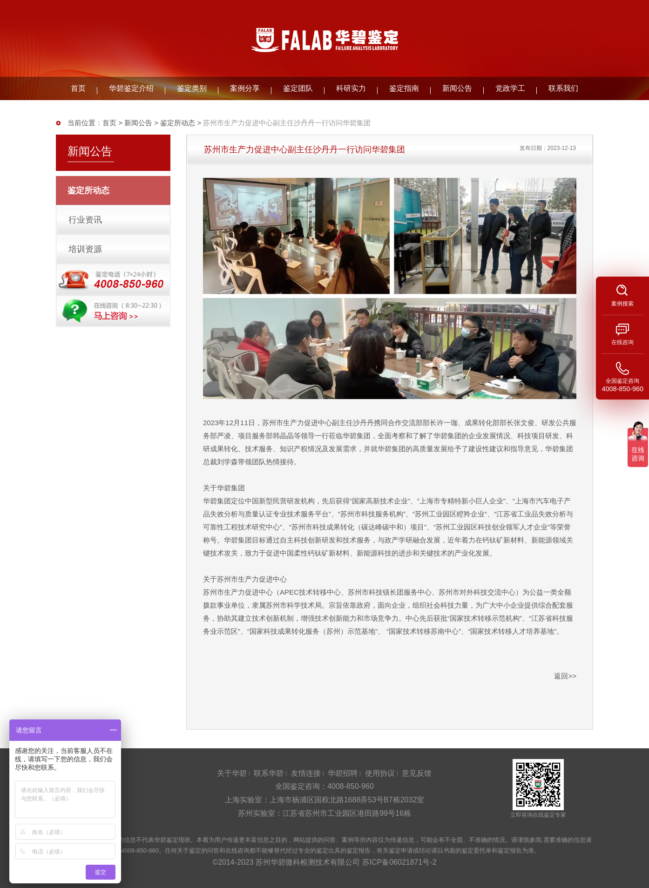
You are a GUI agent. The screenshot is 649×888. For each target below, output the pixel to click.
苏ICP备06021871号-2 (399, 862)
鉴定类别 (192, 88)
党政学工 (510, 88)
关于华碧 (232, 773)
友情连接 (306, 773)
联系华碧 (269, 773)
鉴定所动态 (177, 123)
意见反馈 (417, 773)
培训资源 (85, 249)
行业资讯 (85, 219)
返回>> (565, 676)
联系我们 (563, 88)
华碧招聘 (343, 773)
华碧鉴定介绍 (131, 88)
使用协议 (380, 773)
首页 (78, 88)
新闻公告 (457, 88)
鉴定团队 (298, 88)
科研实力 (351, 88)
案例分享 (245, 88)
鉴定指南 (404, 88)
